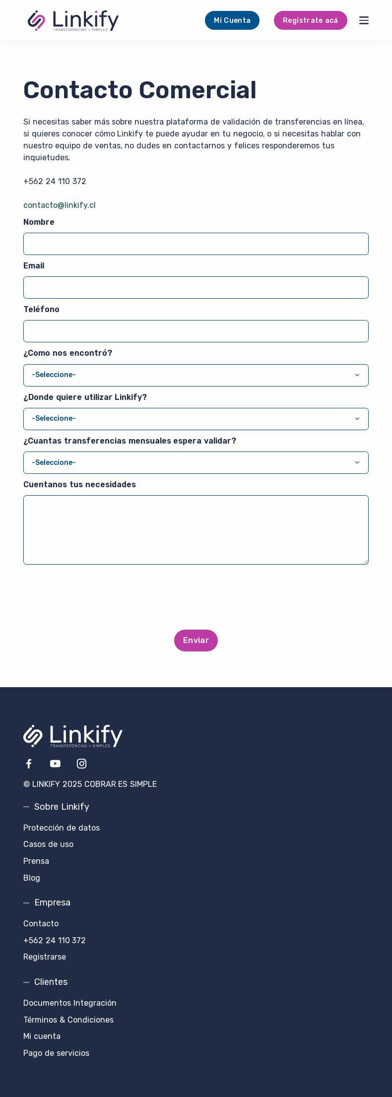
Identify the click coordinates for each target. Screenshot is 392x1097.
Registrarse (44, 957)
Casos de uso (48, 844)
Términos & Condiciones (68, 1020)
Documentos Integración (70, 1003)
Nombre (39, 222)
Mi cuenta (42, 1036)
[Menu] (364, 20)
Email (33, 265)
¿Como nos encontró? (67, 353)
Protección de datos (61, 828)
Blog (31, 878)
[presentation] (196, 598)
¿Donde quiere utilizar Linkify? (85, 397)
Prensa (36, 861)
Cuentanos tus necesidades (79, 484)
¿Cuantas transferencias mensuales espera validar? (129, 441)
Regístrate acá (310, 20)
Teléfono (41, 309)
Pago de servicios (56, 1053)
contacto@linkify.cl (59, 205)
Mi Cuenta (232, 20)
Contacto (41, 923)
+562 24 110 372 (54, 181)
